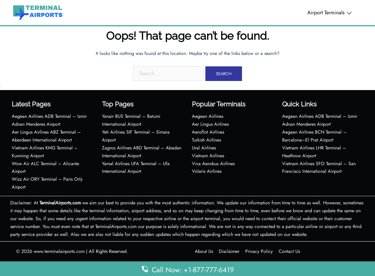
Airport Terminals (326, 12)
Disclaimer (229, 251)
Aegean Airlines (207, 116)
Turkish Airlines (206, 140)
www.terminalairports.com (59, 251)
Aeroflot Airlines (208, 132)
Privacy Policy (259, 251)
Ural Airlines (204, 147)
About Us (204, 251)
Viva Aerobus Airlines (213, 163)
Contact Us (289, 251)
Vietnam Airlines (208, 155)
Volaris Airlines (206, 171)
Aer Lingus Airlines (210, 124)
